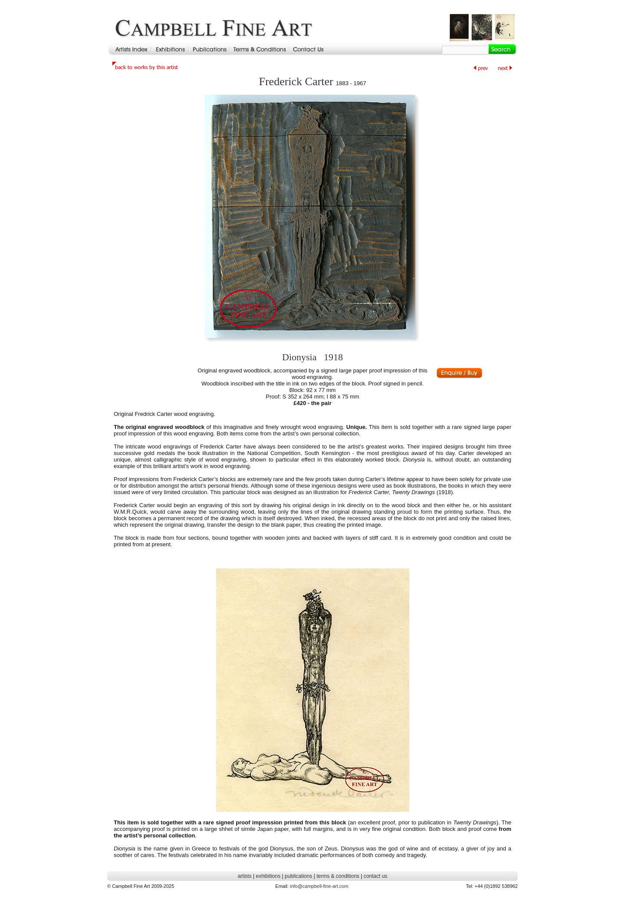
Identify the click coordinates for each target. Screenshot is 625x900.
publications (298, 876)
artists (245, 876)
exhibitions (268, 876)
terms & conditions (337, 876)
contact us (376, 876)
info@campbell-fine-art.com (319, 886)
